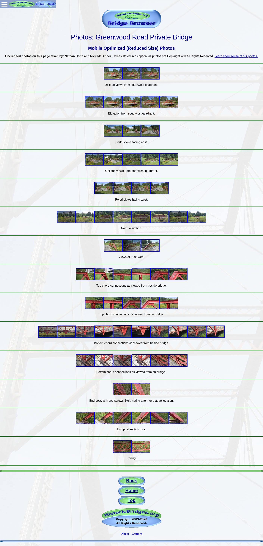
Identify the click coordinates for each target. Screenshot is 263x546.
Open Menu (4, 4)
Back (131, 480)
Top (131, 500)
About (125, 533)
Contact (137, 533)
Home (131, 490)
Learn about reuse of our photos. (236, 56)
